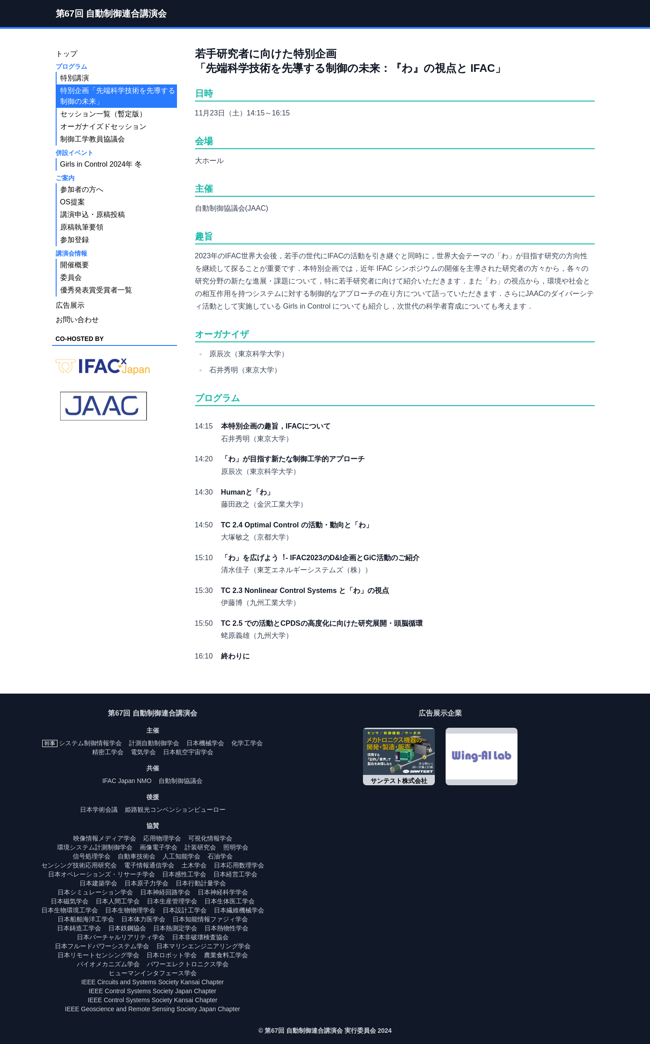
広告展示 (70, 305)
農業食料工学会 (226, 955)
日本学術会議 (99, 809)
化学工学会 (247, 743)
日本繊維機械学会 (239, 910)
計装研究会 (200, 847)
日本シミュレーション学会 (95, 892)
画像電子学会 (158, 847)
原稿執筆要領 (81, 227)
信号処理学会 (92, 856)
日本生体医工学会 (229, 901)
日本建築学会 (98, 883)
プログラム (71, 66)
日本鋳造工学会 (79, 928)
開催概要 (74, 265)
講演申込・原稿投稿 (92, 214)
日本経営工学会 (235, 874)
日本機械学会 (205, 743)
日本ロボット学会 (171, 955)
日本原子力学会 (146, 883)
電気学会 (143, 752)
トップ (66, 54)
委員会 (71, 277)
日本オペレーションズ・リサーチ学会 (101, 874)
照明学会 (235, 847)
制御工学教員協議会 (92, 139)
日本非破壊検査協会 (200, 937)
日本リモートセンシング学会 (98, 955)
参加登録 (74, 239)
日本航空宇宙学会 (188, 752)
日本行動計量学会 (201, 883)
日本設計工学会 (185, 910)
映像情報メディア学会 (104, 838)
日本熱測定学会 (175, 928)
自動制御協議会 (181, 780)
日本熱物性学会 (226, 928)
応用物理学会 (162, 838)
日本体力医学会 (143, 919)
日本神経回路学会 (165, 892)
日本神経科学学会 (223, 892)
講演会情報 (71, 253)
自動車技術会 (136, 856)
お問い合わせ (77, 319)
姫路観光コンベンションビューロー (175, 809)
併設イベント (74, 152)
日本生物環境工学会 (69, 910)
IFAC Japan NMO (127, 780)
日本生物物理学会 (130, 910)
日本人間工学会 (118, 901)
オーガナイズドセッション (103, 126)
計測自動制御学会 (154, 743)
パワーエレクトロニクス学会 (188, 964)
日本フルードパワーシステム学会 (102, 946)
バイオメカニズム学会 (108, 964)
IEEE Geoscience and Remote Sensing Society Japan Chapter (152, 1009)
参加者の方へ (81, 189)
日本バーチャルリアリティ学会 (121, 937)
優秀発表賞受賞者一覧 (96, 290)
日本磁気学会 (69, 901)
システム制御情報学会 (90, 743)
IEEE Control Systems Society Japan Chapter (152, 991)
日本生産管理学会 (172, 901)
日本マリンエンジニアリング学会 (203, 946)
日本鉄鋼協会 (127, 928)
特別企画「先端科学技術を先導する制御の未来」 (117, 96)
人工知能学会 (181, 856)
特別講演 (74, 78)
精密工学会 (108, 752)
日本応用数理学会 (239, 865)
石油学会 (220, 856)
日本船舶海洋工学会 (85, 919)
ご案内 (65, 177)
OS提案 (72, 202)
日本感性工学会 (184, 874)
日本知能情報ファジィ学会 (210, 919)
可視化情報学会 (210, 838)
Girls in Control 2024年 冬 (101, 164)
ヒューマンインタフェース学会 (153, 973)
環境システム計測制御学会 (95, 847)
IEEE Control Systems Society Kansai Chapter (152, 1000)
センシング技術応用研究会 (79, 865)
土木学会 (194, 865)
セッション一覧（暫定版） (103, 114)
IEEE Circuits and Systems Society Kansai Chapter (152, 982)
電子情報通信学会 (149, 865)
